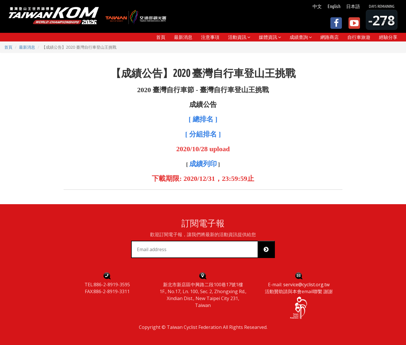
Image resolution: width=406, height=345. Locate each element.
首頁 (8, 47)
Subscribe (268, 249)
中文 (317, 6)
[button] (239, 37)
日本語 (353, 6)
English (334, 6)
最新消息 (27, 47)
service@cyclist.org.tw (306, 284)
